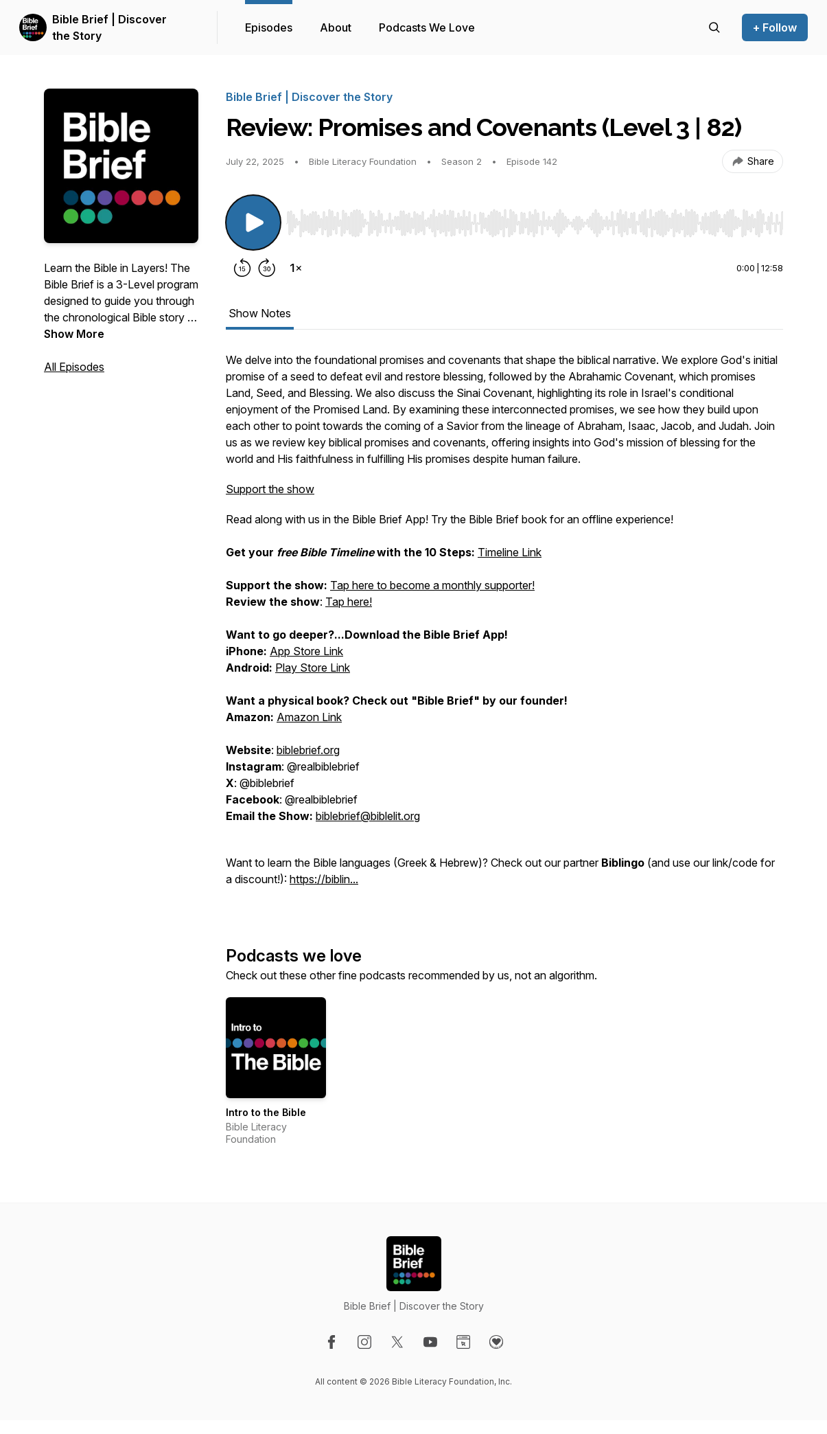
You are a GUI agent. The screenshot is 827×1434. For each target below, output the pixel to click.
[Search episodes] (714, 27)
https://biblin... (324, 879)
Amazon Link (309, 717)
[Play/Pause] (253, 222)
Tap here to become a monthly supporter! (432, 585)
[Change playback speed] (296, 267)
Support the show (270, 489)
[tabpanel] (504, 626)
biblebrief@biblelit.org (368, 816)
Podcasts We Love (427, 27)
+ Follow (775, 27)
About (335, 27)
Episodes (268, 27)
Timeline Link (509, 552)
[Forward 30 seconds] (267, 267)
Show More (74, 334)
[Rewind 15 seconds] (242, 267)
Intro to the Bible (266, 1112)
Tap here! (348, 601)
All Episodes (74, 367)
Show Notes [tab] (260, 313)
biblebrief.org (308, 750)
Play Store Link (312, 667)
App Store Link (306, 651)
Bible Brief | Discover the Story (109, 27)
